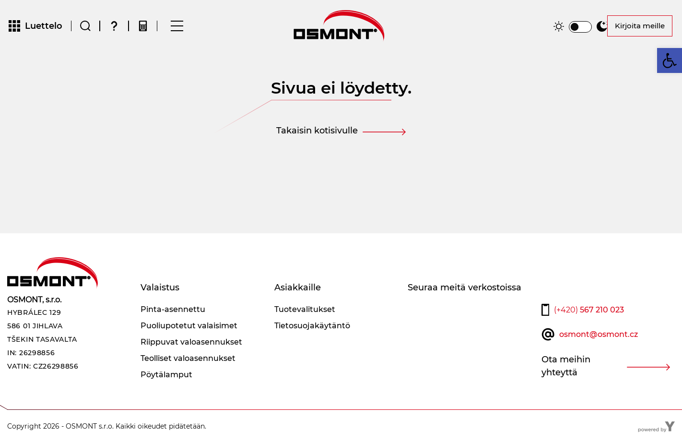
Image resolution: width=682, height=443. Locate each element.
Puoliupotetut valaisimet (189, 325)
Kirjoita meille (640, 25)
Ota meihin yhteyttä (565, 366)
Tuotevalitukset (304, 309)
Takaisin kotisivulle (317, 130)
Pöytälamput (166, 374)
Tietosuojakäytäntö (312, 325)
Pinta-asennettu (173, 309)
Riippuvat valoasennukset (191, 342)
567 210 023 (589, 309)
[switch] (580, 27)
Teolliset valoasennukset (188, 358)
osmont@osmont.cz (598, 334)
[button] (669, 60)
